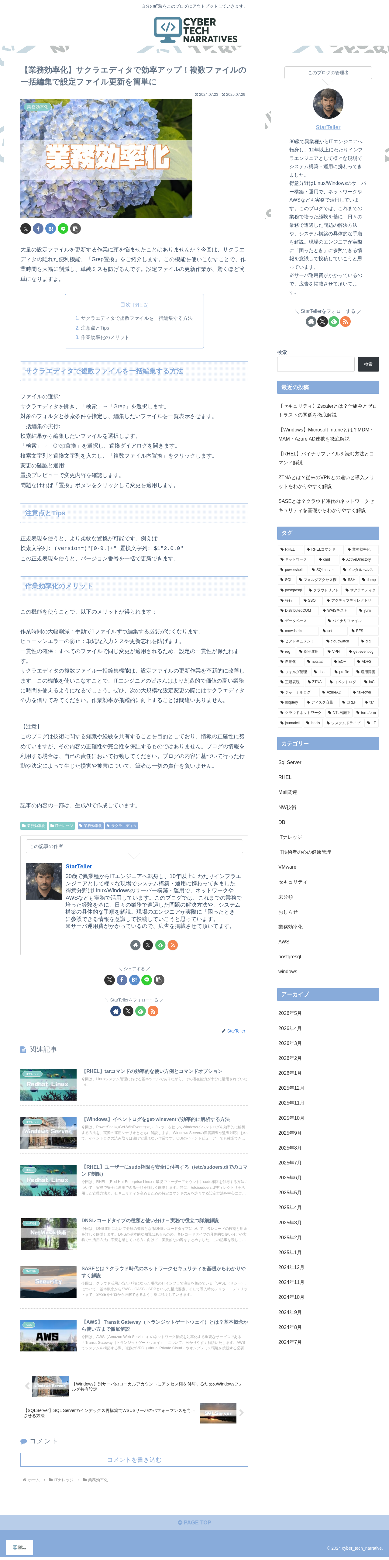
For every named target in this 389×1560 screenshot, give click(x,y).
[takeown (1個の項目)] (364, 692)
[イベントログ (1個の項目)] (343, 682)
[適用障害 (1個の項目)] (366, 672)
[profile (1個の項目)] (342, 672)
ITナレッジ (61, 826)
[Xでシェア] (25, 228)
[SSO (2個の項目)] (312, 600)
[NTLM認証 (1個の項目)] (339, 713)
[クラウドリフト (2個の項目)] (324, 590)
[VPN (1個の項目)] (335, 651)
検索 (282, 352)
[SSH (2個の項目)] (349, 580)
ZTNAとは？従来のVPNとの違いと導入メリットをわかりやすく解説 (326, 482)
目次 (125, 305)
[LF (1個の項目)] (371, 723)
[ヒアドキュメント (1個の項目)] (300, 641)
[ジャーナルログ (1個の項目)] (298, 692)
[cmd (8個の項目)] (327, 559)
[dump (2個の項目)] (369, 580)
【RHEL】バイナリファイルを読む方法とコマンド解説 (326, 458)
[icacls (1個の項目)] (313, 723)
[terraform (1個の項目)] (366, 713)
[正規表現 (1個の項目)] (291, 682)
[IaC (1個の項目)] (370, 682)
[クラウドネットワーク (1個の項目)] (301, 713)
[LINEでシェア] (63, 228)
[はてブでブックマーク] (50, 228)
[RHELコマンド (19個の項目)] (324, 549)
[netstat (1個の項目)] (317, 661)
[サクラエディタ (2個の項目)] (361, 590)
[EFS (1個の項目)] (364, 631)
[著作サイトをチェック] (135, 945)
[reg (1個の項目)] (286, 651)
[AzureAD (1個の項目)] (334, 692)
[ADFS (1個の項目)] (366, 661)
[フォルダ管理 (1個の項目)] (294, 672)
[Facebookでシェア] (38, 228)
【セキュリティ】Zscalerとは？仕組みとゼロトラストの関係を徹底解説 (327, 410)
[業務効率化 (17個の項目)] (362, 549)
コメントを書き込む (134, 1462)
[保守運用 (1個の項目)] (310, 651)
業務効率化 (33, 826)
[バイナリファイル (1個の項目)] (352, 621)
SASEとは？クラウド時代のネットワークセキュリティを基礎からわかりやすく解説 (326, 505)
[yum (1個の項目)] (367, 610)
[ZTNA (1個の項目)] (315, 682)
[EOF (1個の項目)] (342, 661)
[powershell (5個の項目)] (293, 570)
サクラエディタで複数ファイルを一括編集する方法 (137, 318)
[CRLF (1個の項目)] (350, 702)
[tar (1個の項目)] (370, 702)
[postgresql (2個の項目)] (291, 590)
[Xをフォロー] (148, 945)
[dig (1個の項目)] (368, 641)
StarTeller (79, 866)
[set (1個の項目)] (334, 631)
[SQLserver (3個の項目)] (324, 570)
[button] (75, 228)
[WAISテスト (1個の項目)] (337, 610)
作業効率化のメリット (105, 338)
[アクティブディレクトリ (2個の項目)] (351, 600)
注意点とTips (95, 328)
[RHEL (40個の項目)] (290, 549)
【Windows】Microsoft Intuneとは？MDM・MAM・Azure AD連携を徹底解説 (326, 434)
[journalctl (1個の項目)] (290, 723)
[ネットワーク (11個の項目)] (296, 559)
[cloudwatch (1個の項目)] (340, 641)
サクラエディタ (122, 826)
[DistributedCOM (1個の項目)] (298, 610)
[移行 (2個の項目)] (289, 600)
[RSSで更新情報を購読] (172, 945)
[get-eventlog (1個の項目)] (362, 651)
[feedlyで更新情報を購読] (160, 945)
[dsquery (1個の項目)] (290, 702)
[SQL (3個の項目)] (286, 580)
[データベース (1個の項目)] (301, 621)
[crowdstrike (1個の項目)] (298, 631)
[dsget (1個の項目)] (321, 672)
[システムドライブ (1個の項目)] (343, 723)
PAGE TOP (194, 1526)
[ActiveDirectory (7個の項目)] (359, 559)
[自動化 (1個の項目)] (290, 661)
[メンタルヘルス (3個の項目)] (359, 570)
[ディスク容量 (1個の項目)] (321, 702)
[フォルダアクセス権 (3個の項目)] (317, 580)
